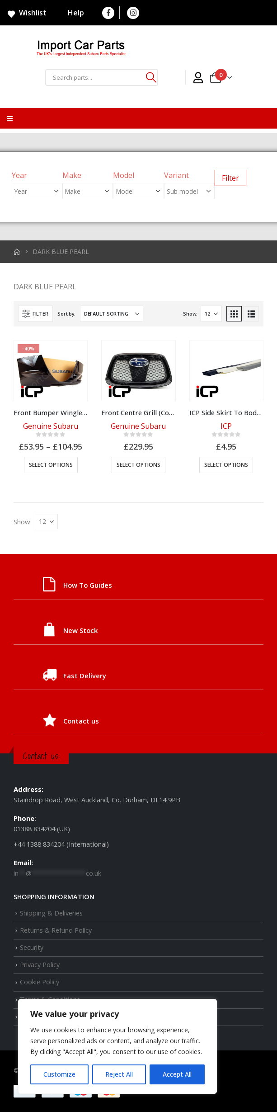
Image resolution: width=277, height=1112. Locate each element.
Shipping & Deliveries (51, 913)
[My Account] (198, 77)
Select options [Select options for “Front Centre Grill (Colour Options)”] (138, 465)
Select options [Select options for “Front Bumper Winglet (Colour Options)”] (51, 465)
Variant (176, 175)
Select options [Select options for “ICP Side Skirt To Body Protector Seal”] (226, 465)
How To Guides (87, 585)
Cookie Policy (39, 982)
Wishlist (27, 13)
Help (70, 13)
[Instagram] (133, 13)
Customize (59, 1074)
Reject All (119, 1074)
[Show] (211, 314)
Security (31, 947)
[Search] (150, 77)
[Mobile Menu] (9, 118)
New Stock (80, 630)
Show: (190, 313)
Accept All (177, 1074)
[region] (117, 1046)
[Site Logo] (81, 49)
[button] (35, 314)
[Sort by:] (111, 314)
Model (123, 175)
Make (71, 175)
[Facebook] (108, 13)
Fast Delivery (84, 675)
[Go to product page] (51, 370)
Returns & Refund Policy (56, 930)
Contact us (81, 720)
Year (19, 175)
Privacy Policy (40, 964)
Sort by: (66, 313)
